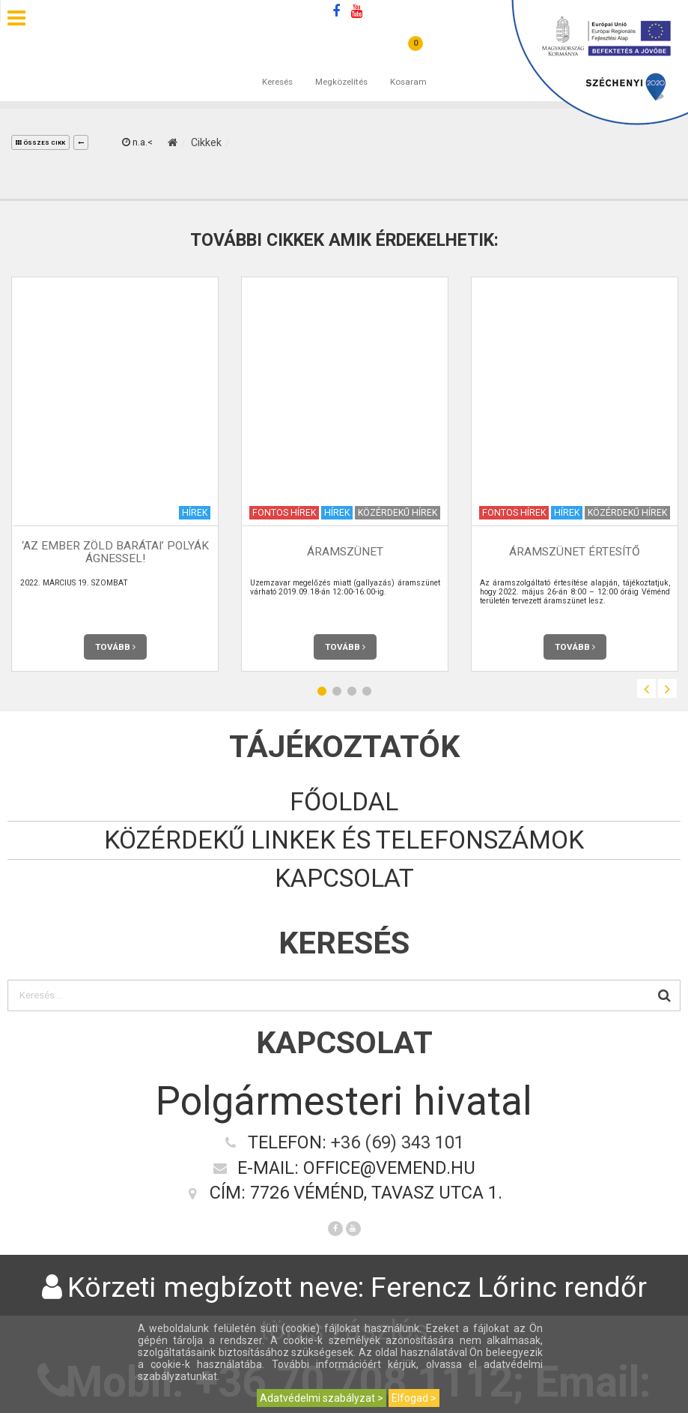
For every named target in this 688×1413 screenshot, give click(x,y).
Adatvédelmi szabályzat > (321, 1398)
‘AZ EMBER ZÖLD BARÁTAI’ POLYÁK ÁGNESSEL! (115, 552)
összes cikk (40, 142)
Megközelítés (341, 66)
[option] (115, 474)
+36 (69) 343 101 (397, 1142)
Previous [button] (646, 688)
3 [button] (351, 690)
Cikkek (206, 142)
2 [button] (336, 690)
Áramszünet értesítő (574, 551)
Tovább (115, 647)
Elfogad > (414, 1398)
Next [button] (667, 688)
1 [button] (321, 690)
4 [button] (366, 690)
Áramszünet (345, 551)
